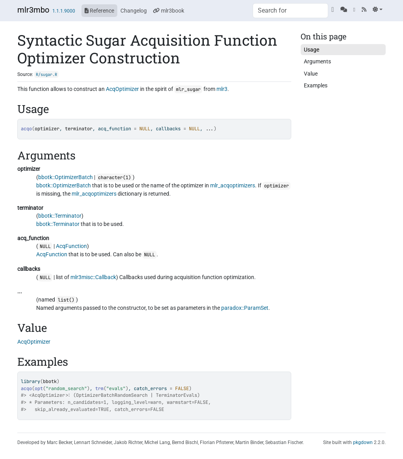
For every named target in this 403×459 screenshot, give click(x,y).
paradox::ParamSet (244, 308)
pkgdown (363, 442)
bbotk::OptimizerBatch (65, 177)
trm (99, 388)
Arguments (317, 61)
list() (66, 300)
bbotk (50, 381)
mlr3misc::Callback (93, 277)
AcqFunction (71, 246)
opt (39, 388)
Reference (99, 10)
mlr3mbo (33, 10)
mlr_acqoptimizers (232, 185)
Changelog (133, 10)
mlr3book (168, 10)
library (30, 381)
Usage (311, 49)
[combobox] (290, 10)
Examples (315, 85)
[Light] (378, 9)
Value (311, 73)
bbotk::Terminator (59, 216)
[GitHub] (332, 9)
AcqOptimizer (122, 89)
